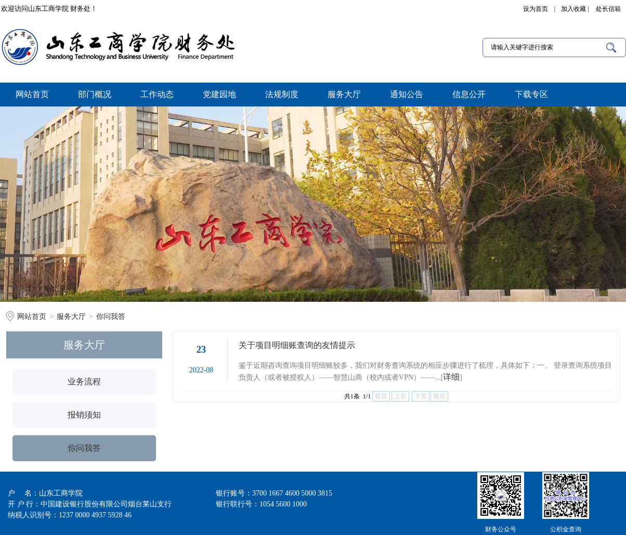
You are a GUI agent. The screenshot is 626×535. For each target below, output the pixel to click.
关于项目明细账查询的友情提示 (297, 345)
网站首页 (32, 94)
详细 (451, 376)
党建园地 (219, 94)
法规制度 (281, 94)
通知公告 (406, 94)
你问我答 (110, 316)
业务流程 (84, 381)
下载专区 (531, 94)
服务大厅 (344, 94)
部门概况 (94, 94)
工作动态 (157, 94)
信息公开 (469, 94)
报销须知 (84, 414)
